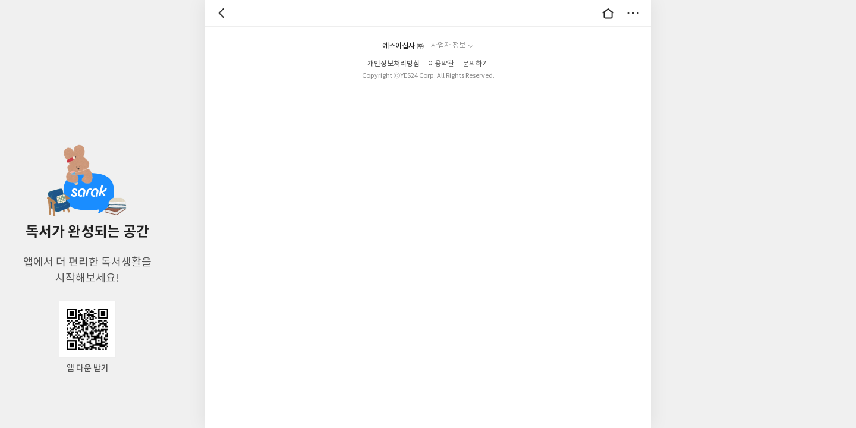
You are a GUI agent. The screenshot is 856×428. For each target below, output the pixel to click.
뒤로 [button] (223, 13)
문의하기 (475, 64)
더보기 (633, 13)
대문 (608, 13)
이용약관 (441, 64)
